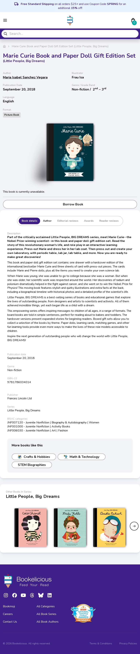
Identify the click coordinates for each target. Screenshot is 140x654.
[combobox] (70, 34)
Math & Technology (81, 457)
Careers (8, 614)
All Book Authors (47, 622)
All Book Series (46, 614)
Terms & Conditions (101, 643)
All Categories (45, 606)
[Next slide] (134, 526)
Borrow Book (70, 204)
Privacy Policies (128, 643)
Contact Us (10, 622)
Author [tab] (47, 221)
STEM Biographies (32, 465)
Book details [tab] (29, 221)
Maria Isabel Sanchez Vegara (25, 77)
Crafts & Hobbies (34, 457)
